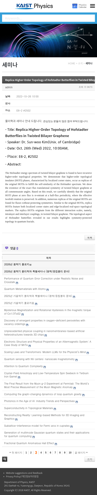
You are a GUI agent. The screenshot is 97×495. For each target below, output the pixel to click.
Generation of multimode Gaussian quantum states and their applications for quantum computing (46, 434)
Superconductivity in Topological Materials (28, 408)
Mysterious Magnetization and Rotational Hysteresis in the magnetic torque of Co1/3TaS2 (47, 311)
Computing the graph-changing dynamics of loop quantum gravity (42, 394)
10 (70, 452)
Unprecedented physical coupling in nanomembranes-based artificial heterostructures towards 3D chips (44, 332)
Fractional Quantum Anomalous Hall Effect (29, 443)
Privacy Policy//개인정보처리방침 (22, 476)
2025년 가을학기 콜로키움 (19, 303)
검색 (4, 459)
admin (8, 87)
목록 (89, 237)
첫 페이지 (15, 452)
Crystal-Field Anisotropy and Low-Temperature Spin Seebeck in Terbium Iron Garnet (46, 374)
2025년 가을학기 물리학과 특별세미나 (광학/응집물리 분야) (38, 296)
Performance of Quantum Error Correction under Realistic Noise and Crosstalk (43, 280)
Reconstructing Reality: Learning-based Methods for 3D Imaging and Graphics (44, 416)
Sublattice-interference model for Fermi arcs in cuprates (37, 425)
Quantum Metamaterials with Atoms (25, 288)
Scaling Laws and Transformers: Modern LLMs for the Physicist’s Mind (45, 352)
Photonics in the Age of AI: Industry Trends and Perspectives (39, 401)
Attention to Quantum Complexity (23, 366)
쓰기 (89, 459)
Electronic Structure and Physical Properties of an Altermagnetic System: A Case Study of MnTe (47, 343)
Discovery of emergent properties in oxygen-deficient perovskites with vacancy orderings (44, 322)
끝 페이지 (81, 452)
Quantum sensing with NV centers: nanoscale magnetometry (39, 359)
